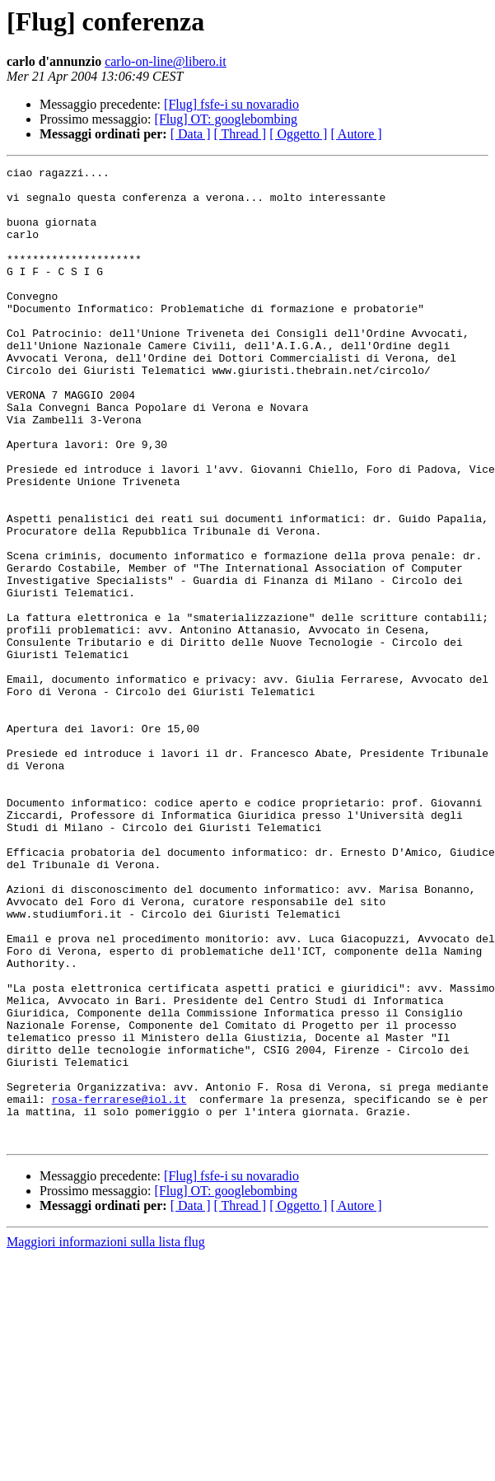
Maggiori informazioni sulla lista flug (106, 1437)
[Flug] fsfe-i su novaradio (231, 104)
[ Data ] (190, 134)
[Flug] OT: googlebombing (226, 119)
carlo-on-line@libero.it (165, 61)
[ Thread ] (240, 134)
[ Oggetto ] (298, 134)
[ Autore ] (355, 134)
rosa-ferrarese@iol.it (119, 1286)
